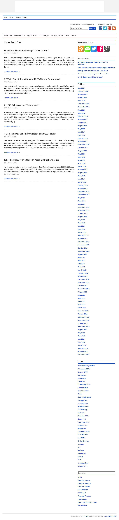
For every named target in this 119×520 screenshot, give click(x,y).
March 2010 (82, 345)
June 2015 (81, 176)
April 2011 (81, 304)
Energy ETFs (82, 400)
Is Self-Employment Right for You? (90, 77)
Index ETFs (82, 428)
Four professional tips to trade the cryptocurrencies (96, 67)
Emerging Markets (57, 36)
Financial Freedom (84, 496)
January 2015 (82, 188)
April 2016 (81, 163)
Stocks (80, 457)
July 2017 (81, 129)
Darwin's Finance (84, 480)
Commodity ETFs (19, 36)
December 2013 (83, 207)
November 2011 (83, 282)
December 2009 (83, 355)
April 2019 (81, 100)
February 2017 (83, 138)
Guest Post (82, 419)
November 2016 (83, 144)
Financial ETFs (83, 416)
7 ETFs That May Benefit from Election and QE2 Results (30, 133)
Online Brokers (83, 441)
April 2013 (81, 229)
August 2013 (82, 217)
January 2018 (82, 119)
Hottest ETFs (8, 36)
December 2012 (83, 242)
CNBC (80, 477)
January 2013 (82, 238)
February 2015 (83, 185)
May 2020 (81, 88)
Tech (79, 460)
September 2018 (83, 107)
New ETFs (81, 438)
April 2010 (81, 342)
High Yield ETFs (32, 36)
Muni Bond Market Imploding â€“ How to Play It (26, 50)
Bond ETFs (82, 378)
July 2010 (81, 333)
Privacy (25, 17)
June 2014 (81, 201)
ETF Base (33, 26)
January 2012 (82, 276)
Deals (67, 36)
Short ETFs (82, 453)
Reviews (73, 36)
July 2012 (81, 257)
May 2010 (81, 339)
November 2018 (83, 104)
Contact (18, 17)
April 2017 (81, 135)
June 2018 (81, 113)
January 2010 (82, 351)
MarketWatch (82, 505)
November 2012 (83, 245)
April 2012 (81, 267)
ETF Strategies (44, 36)
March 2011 (82, 308)
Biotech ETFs (83, 372)
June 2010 (81, 336)
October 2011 (82, 286)
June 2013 (81, 223)
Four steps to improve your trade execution (93, 74)
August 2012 (82, 254)
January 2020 (82, 94)
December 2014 (83, 191)
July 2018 (81, 110)
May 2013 (81, 226)
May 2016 (81, 160)
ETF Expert (82, 493)
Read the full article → (12, 72)
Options (81, 444)
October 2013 (82, 213)
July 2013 (81, 220)
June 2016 (81, 157)
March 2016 (82, 166)
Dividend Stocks (84, 486)
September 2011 (83, 289)
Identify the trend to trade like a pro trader (93, 71)
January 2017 (82, 141)
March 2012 (82, 270)
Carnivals (81, 381)
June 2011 (81, 298)
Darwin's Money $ (84, 483)
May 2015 (81, 179)
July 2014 (81, 198)
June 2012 (81, 260)
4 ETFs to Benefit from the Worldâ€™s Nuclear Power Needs (32, 79)
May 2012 (81, 264)
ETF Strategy (82, 409)
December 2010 (83, 317)
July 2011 (81, 295)
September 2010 (83, 326)
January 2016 (82, 169)
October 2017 (82, 122)
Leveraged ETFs (83, 431)
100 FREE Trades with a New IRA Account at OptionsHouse (31, 159)
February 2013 (83, 235)
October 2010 (82, 323)
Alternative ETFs (84, 369)
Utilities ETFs (82, 466)
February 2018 (83, 116)
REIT (79, 447)
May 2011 (81, 301)
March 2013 (82, 232)
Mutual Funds (83, 435)
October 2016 (82, 148)
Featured (81, 413)
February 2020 (83, 91)
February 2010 (83, 348)
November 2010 (83, 320)
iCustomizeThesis (110, 516)
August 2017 (82, 126)
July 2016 (81, 154)
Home (5, 17)
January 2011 (82, 314)
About (11, 17)
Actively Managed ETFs (86, 366)
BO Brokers (82, 375)
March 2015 (82, 182)
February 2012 (83, 273)
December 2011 (83, 279)
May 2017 (81, 132)
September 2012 (83, 251)
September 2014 (83, 195)
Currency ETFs (83, 391)
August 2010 (82, 330)
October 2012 (82, 248)
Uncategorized (83, 463)
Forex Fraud (82, 499)
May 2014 (81, 204)
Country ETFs (83, 388)
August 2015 (82, 173)
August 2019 (82, 97)
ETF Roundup (83, 403)
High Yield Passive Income (87, 502)
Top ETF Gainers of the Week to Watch (22, 105)
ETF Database (83, 490)
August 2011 (82, 292)
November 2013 (83, 210)
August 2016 (82, 151)
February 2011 (83, 311)
